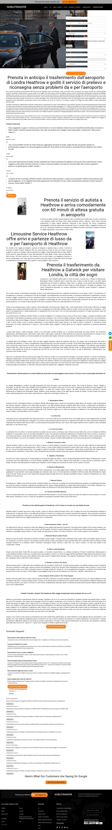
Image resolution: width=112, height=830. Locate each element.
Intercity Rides (75, 7)
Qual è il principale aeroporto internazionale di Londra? (22, 650)
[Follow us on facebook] (60, 816)
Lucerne (21, 802)
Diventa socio (41, 802)
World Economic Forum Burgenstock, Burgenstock (25, 806)
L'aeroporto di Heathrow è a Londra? (17, 634)
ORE (67, 30)
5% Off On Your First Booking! (16, 677)
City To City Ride (42, 819)
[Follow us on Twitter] (57, 816)
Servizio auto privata (61, 805)
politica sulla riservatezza (44, 808)
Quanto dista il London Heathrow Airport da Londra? (21, 627)
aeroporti (87, 7)
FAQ (39, 816)
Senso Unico (72, 11)
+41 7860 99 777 (69, 2)
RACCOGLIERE (70, 15)
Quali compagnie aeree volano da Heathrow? (19, 667)
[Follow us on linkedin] (68, 816)
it (51, 7)
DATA (67, 25)
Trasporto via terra (61, 808)
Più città (4, 813)
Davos (20, 796)
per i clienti (57, 7)
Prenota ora (11, 185)
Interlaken (3, 807)
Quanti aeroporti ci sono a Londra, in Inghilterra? (20, 642)
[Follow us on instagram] (63, 816)
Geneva (21, 799)
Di (38, 796)
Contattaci (40, 799)
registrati (92, 798)
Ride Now (11, 682)
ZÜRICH (3, 796)
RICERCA (69, 45)
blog (39, 813)
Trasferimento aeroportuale (63, 796)
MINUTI (68, 36)
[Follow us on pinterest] (65, 816)
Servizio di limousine (61, 799)
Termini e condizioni (43, 805)
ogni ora (71, 12)
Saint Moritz (4, 802)
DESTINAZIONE (70, 20)
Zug (20, 809)
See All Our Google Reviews (56, 770)
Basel (2, 799)
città (65, 7)
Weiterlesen (10, 692)
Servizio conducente (61, 802)
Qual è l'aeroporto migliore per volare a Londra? (20, 660)
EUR (46, 7)
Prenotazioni (98, 7)
